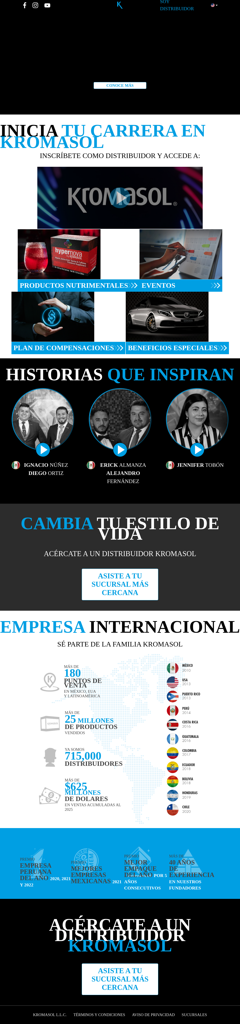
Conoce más (119, 85)
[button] (214, 5)
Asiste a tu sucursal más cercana (120, 584)
